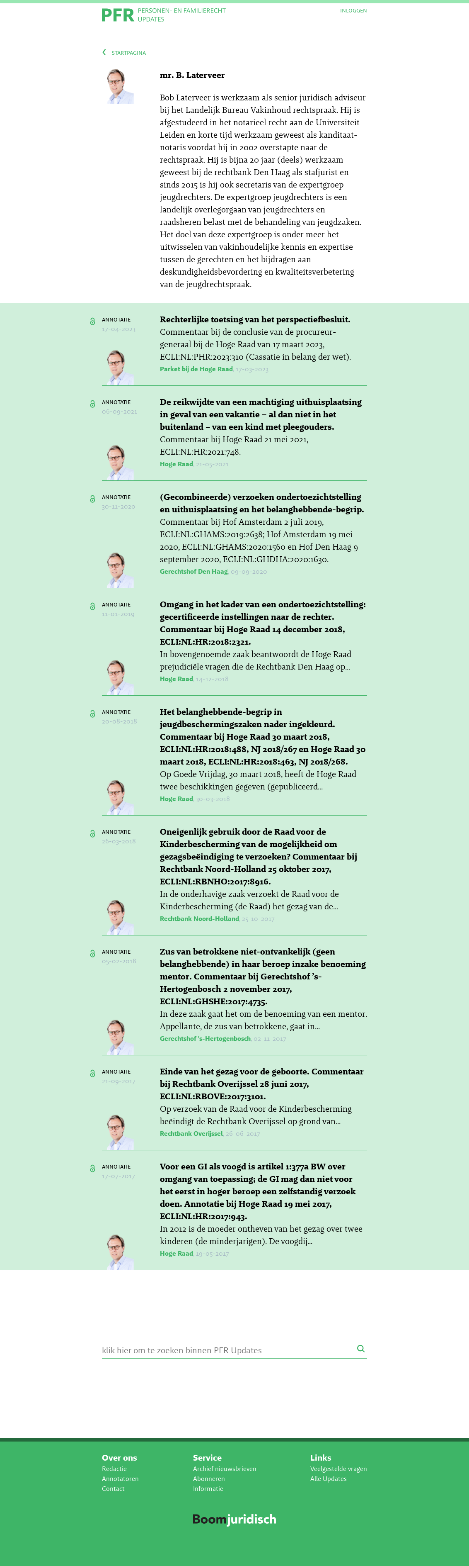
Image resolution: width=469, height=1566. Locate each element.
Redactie (114, 1468)
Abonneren (209, 1478)
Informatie (208, 1488)
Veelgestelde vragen (338, 1468)
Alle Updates (328, 1478)
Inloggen (353, 10)
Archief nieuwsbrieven (224, 1468)
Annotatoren (120, 1478)
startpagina (129, 52)
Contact (113, 1488)
